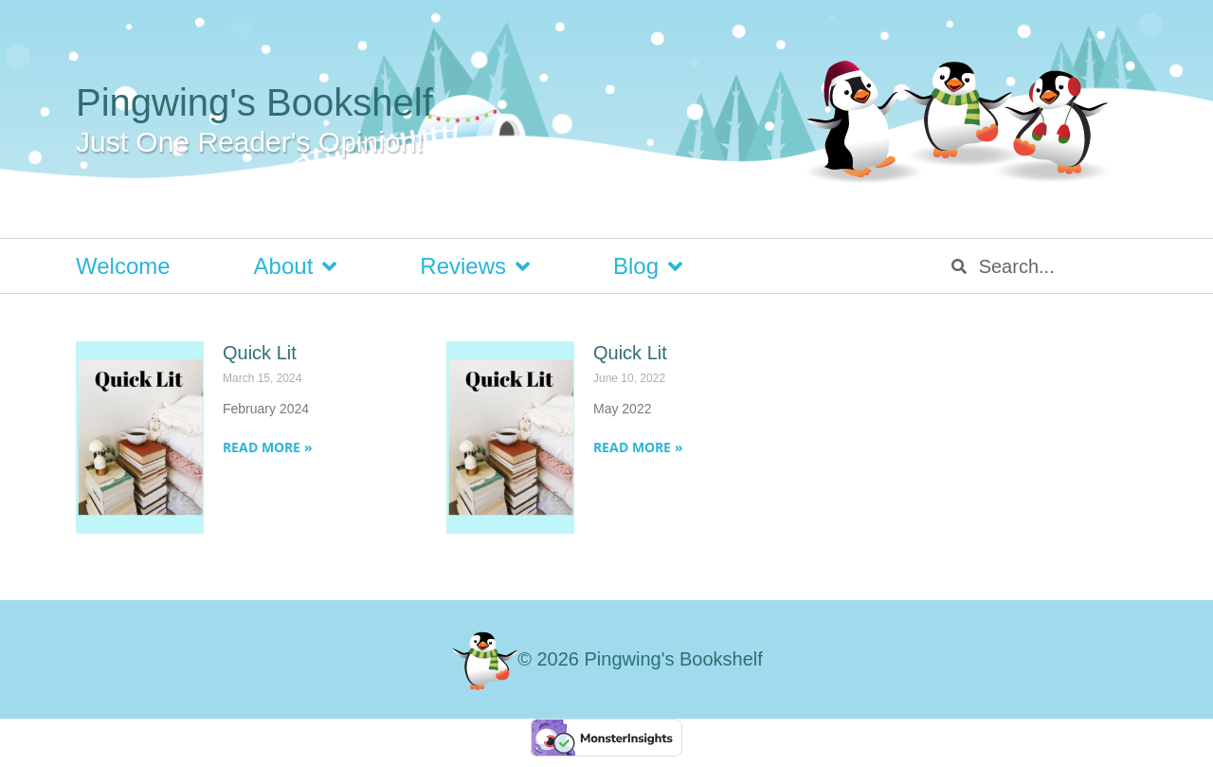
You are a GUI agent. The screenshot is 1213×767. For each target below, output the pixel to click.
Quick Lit (260, 352)
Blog (647, 266)
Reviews (475, 266)
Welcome (123, 266)
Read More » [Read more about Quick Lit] (268, 447)
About (295, 266)
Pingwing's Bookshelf (254, 102)
